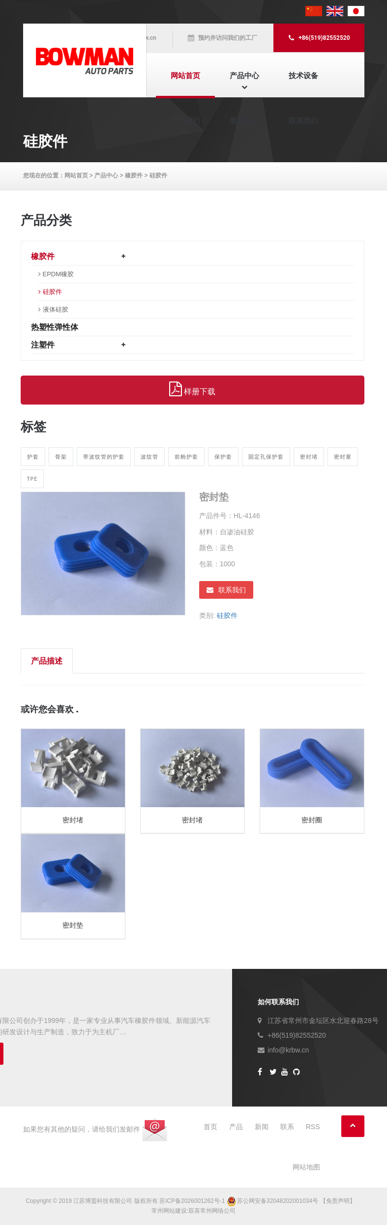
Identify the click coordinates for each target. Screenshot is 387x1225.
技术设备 (303, 75)
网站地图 (306, 1167)
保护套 (223, 456)
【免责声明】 (338, 1200)
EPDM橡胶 (58, 274)
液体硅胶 (55, 309)
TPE (32, 478)
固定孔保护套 (266, 456)
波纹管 (149, 456)
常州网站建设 (169, 1210)
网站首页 (185, 75)
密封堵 (309, 456)
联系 (287, 1127)
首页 (210, 1127)
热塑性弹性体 (54, 327)
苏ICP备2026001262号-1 (192, 1200)
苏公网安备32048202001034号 (273, 1200)
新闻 (261, 1127)
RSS (313, 1127)
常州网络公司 (218, 1210)
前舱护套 (186, 456)
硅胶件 (158, 175)
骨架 (61, 456)
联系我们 (303, 121)
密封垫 (72, 925)
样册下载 (192, 389)
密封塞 (343, 456)
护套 (33, 456)
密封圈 (311, 820)
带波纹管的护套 (103, 456)
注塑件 (43, 345)
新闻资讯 (244, 121)
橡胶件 (134, 175)
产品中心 (244, 75)
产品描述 (46, 661)
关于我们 (185, 121)
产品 (236, 1127)
